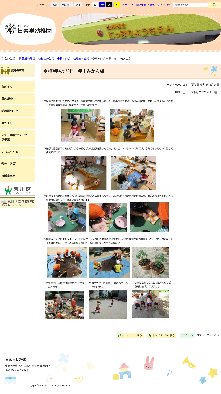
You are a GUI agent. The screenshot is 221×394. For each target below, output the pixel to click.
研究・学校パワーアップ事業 (15, 137)
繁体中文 (155, 4)
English (128, 4)
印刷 (177, 92)
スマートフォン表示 (208, 335)
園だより (7, 123)
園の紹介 (7, 98)
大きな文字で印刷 (201, 92)
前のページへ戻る (132, 335)
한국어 (167, 4)
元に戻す (65, 5)
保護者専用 (8, 175)
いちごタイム (9, 151)
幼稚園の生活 (46, 58)
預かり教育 (8, 163)
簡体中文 (141, 4)
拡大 (54, 5)
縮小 (77, 5)
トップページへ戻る (163, 335)
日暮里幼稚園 (27, 58)
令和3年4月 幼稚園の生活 (73, 58)
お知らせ (7, 86)
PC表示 (186, 335)
